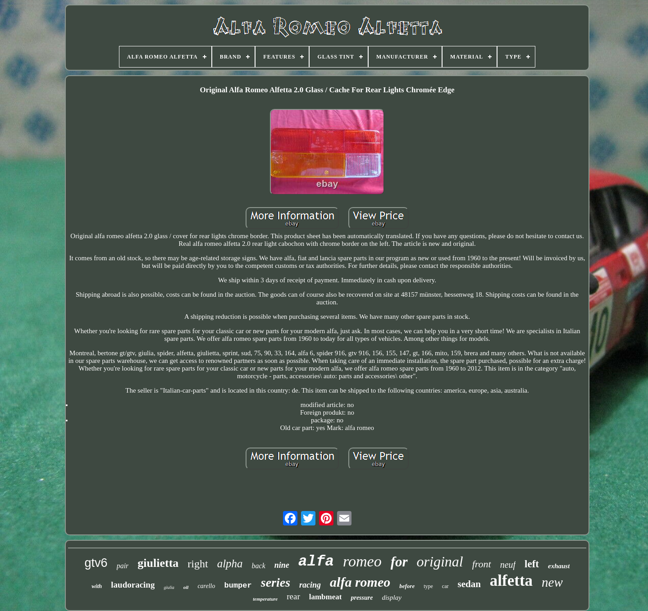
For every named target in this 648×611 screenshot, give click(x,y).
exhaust (559, 566)
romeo (362, 561)
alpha (230, 563)
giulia (169, 587)
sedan (469, 584)
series (275, 582)
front (481, 564)
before (407, 586)
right (197, 564)
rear (293, 596)
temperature (265, 599)
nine (281, 565)
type (428, 586)
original (440, 561)
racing (310, 584)
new (552, 582)
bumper (238, 585)
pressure (362, 597)
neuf (508, 565)
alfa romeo (360, 582)
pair (123, 566)
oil (186, 587)
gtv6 (96, 563)
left (532, 564)
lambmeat (325, 597)
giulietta (157, 563)
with (96, 586)
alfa (316, 561)
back (258, 566)
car (445, 586)
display (391, 597)
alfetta (511, 580)
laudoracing (133, 584)
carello (206, 586)
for (399, 562)
